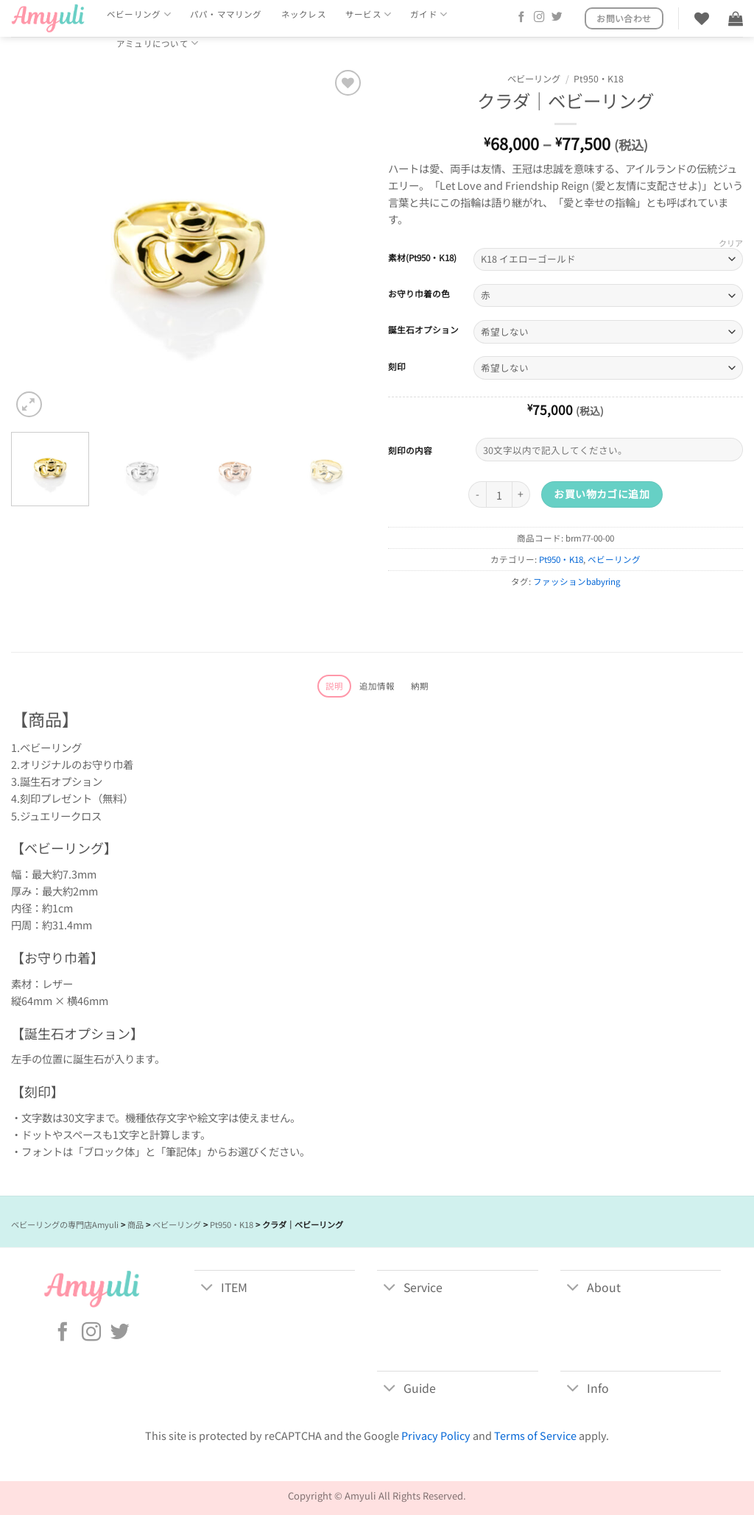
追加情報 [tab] (377, 686)
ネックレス (303, 14)
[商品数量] (499, 494)
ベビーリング (139, 14)
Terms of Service (535, 1435)
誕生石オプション (423, 329)
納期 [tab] (420, 686)
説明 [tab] (334, 686)
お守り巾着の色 (419, 293)
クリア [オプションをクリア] (731, 243)
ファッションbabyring (577, 581)
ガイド (428, 14)
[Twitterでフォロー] (557, 18)
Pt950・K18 (599, 78)
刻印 (397, 366)
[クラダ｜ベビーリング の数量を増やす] (521, 494)
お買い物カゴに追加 (601, 493)
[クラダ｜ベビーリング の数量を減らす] (477, 494)
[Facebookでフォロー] (521, 18)
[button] (735, 18)
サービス (368, 14)
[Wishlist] (701, 18)
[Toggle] (207, 1288)
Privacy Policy (436, 1435)
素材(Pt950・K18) (422, 257)
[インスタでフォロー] (539, 18)
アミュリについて (157, 43)
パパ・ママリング (226, 14)
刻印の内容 (410, 449)
